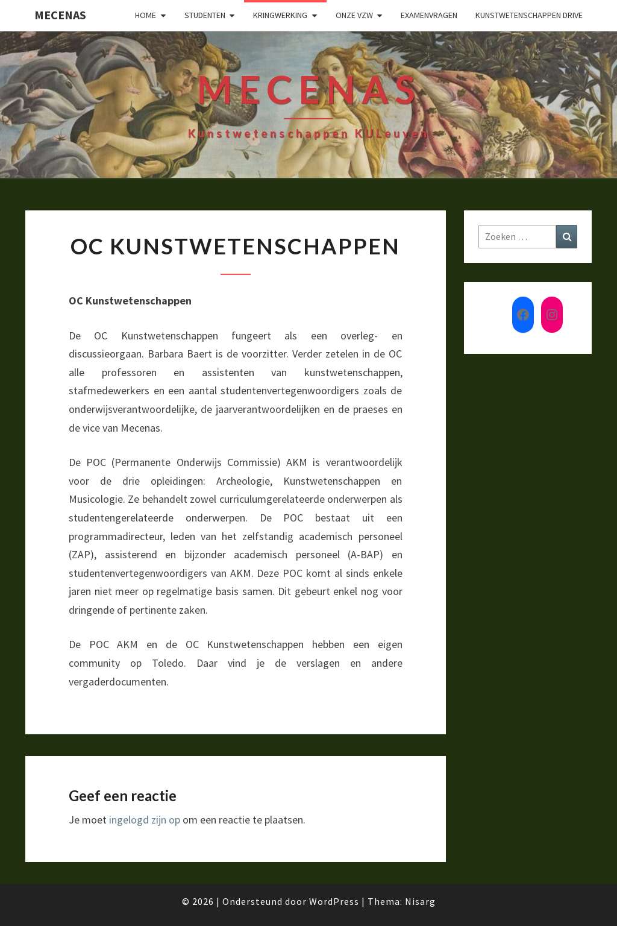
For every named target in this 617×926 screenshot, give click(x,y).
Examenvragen (429, 15)
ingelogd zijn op (144, 820)
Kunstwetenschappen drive (529, 15)
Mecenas (60, 14)
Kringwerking (280, 15)
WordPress (334, 901)
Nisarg (420, 901)
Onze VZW (354, 15)
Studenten (204, 15)
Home (145, 15)
